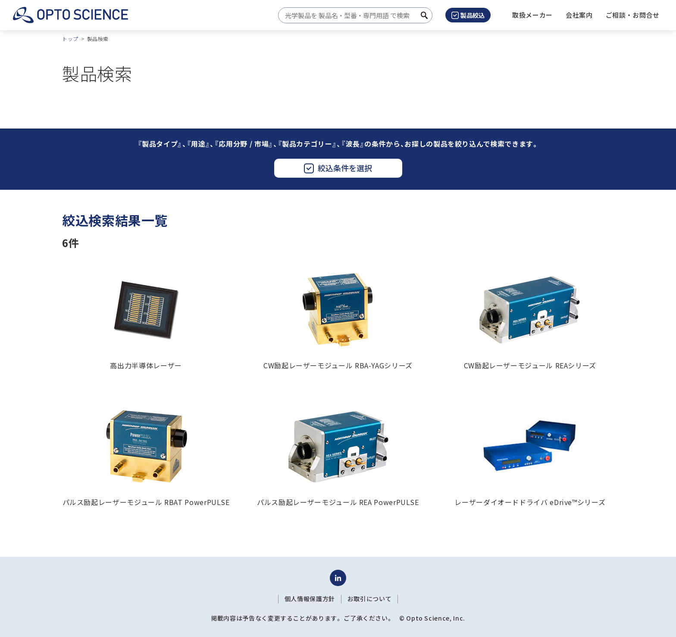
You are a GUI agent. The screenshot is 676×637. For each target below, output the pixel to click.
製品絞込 (468, 15)
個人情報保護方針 (310, 598)
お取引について (369, 598)
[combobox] (353, 15)
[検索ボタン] (424, 15)
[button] (579, 15)
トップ (70, 38)
